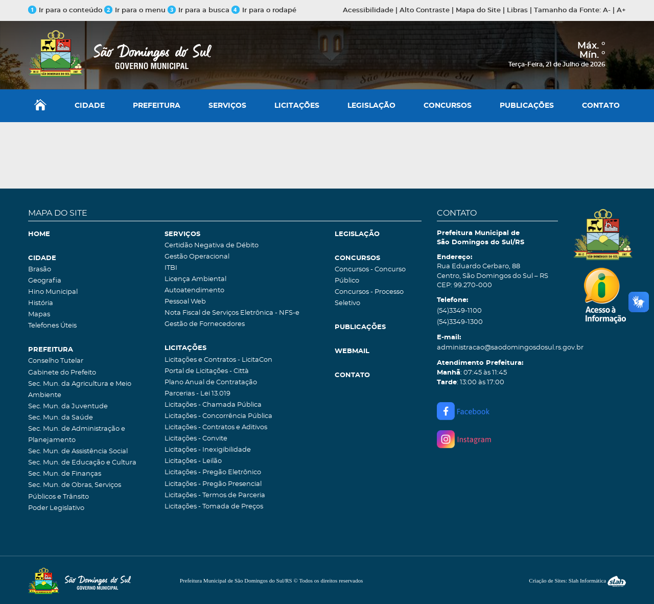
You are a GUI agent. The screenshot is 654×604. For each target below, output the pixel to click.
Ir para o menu (136, 10)
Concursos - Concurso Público (370, 275)
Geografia (44, 280)
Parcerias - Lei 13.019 (197, 393)
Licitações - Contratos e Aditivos (216, 427)
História (40, 303)
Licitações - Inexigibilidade (208, 450)
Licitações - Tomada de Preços (214, 506)
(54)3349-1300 (460, 322)
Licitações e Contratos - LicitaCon (218, 360)
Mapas (39, 314)
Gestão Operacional (197, 256)
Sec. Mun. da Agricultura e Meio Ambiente (79, 390)
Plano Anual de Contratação (211, 382)
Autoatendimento (194, 290)
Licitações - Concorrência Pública (218, 416)
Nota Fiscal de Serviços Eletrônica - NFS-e (232, 313)
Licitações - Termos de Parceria (215, 495)
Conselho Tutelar (55, 361)
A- (607, 10)
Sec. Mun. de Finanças (64, 474)
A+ (621, 10)
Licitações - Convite (196, 438)
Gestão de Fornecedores (205, 324)
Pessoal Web (185, 301)
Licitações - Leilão (193, 461)
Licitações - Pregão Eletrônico (213, 472)
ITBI (171, 268)
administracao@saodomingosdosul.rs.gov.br (497, 347)
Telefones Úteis (52, 325)
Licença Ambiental (195, 279)
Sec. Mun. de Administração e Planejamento (76, 435)
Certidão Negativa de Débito (212, 245)
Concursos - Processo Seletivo (369, 298)
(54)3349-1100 (459, 311)
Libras (517, 10)
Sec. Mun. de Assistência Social (78, 451)
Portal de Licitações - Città (207, 371)
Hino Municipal (53, 292)
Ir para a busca (198, 10)
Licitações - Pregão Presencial (213, 484)
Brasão (39, 269)
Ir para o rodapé (263, 10)
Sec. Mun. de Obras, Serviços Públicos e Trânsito (74, 491)
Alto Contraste (425, 10)
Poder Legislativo (56, 508)
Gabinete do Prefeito (62, 372)
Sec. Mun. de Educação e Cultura (82, 462)
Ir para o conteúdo (65, 10)
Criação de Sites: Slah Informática (577, 580)
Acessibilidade (368, 10)
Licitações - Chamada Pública (213, 405)
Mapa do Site (478, 10)
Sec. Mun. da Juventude (68, 406)
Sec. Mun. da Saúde (60, 417)
